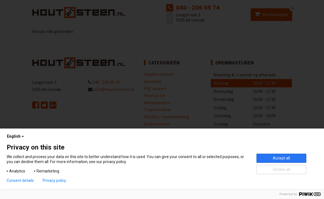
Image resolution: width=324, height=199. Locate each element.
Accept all (281, 158)
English (16, 136)
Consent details (20, 180)
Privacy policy (54, 180)
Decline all (281, 169)
